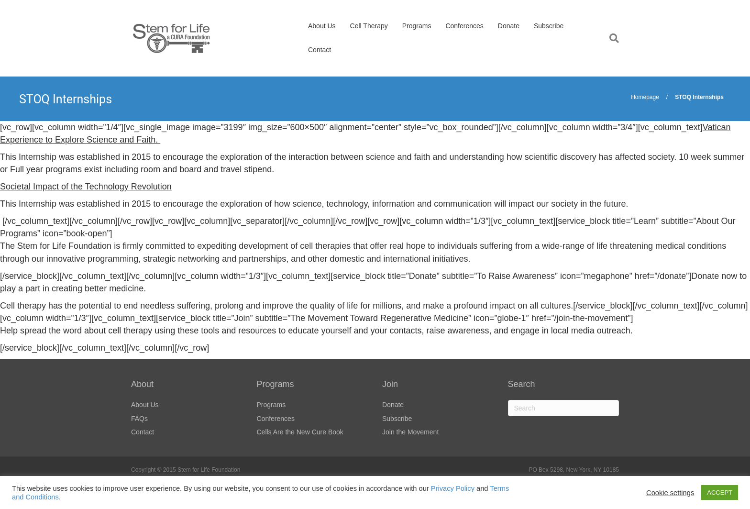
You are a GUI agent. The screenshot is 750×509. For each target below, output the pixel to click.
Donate (508, 26)
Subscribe (548, 26)
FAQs (139, 418)
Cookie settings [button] (670, 493)
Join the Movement (410, 432)
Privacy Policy (452, 488)
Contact (319, 50)
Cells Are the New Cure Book (300, 432)
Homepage (645, 97)
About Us (322, 26)
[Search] (610, 38)
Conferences (464, 26)
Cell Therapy (369, 26)
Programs (416, 26)
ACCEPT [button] (719, 492)
